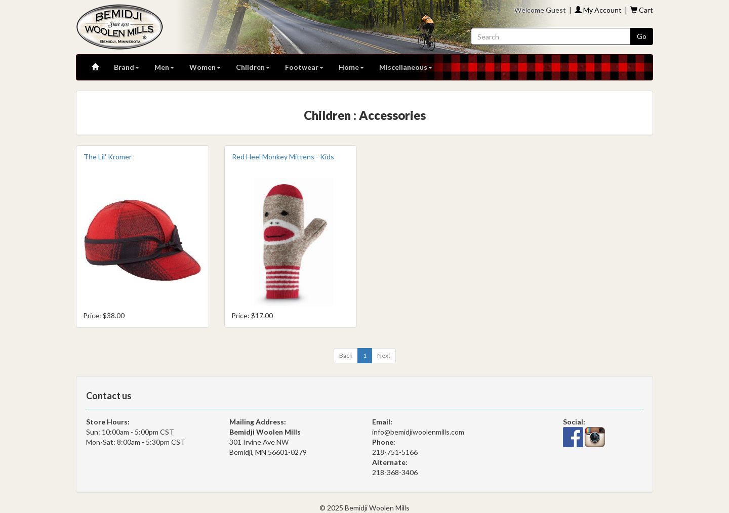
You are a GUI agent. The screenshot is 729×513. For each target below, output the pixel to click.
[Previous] (346, 355)
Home (351, 67)
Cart (641, 10)
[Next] (384, 355)
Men (164, 67)
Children (253, 67)
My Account (598, 10)
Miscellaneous (405, 67)
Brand (126, 67)
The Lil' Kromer (108, 156)
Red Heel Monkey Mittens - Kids (283, 156)
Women (205, 67)
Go (641, 36)
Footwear (304, 67)
